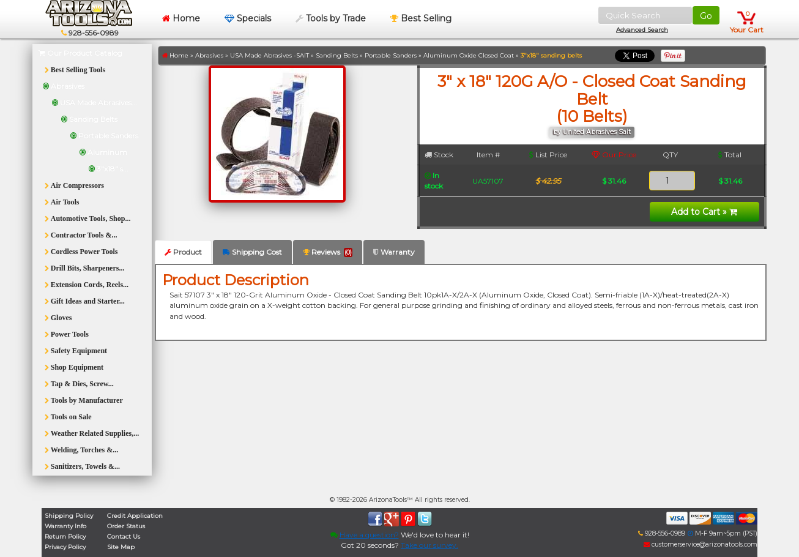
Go (706, 15)
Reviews (327, 252)
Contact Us (123, 536)
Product (183, 251)
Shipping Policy (69, 516)
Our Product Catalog (80, 53)
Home (181, 18)
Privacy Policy (65, 547)
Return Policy (65, 536)
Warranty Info (65, 526)
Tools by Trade (330, 18)
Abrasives (209, 55)
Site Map (121, 547)
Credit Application (135, 516)
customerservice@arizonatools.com (700, 544)
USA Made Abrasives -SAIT (269, 55)
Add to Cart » (704, 211)
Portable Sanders (391, 55)
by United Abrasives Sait (592, 132)
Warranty (394, 251)
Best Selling (421, 18)
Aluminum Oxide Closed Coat (468, 55)
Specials (248, 18)
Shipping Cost (252, 251)
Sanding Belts (337, 55)
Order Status (126, 526)
